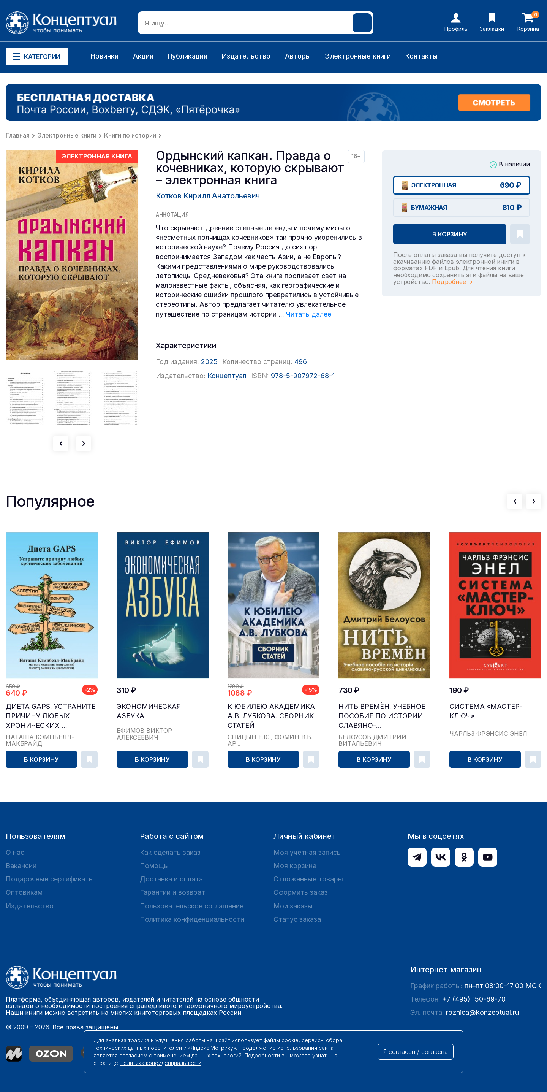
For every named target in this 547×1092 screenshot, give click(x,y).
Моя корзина (295, 866)
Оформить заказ (301, 892)
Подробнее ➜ (452, 281)
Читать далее (308, 314)
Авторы (298, 56)
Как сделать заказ (170, 852)
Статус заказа (297, 919)
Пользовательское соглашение (191, 906)
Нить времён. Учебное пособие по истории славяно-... (381, 715)
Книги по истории (130, 135)
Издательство (246, 56)
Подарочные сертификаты (50, 879)
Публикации (187, 56)
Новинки (105, 56)
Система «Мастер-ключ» (486, 711)
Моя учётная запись (307, 852)
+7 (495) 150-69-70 (474, 999)
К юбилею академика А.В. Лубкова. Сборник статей (271, 715)
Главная (18, 135)
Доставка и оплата (171, 879)
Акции (143, 56)
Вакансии (21, 866)
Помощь (154, 866)
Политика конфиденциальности (192, 919)
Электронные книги (358, 56)
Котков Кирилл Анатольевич (208, 195)
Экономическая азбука (149, 711)
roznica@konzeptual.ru (482, 1012)
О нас (15, 852)
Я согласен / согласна (415, 1052)
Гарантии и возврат (172, 892)
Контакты (421, 56)
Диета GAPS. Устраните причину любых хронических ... (51, 715)
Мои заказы (293, 906)
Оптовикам (24, 892)
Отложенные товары (308, 879)
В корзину (449, 234)
